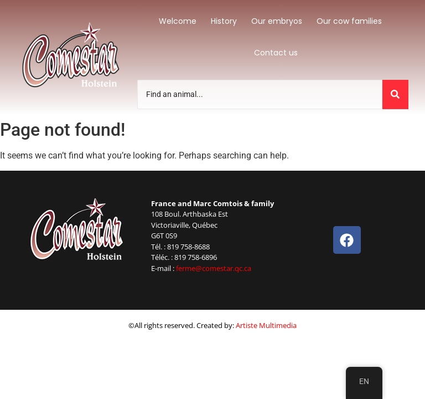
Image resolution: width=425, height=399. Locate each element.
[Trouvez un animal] (259, 94)
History (224, 21)
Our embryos (276, 21)
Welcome (177, 21)
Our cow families (349, 21)
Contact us (276, 52)
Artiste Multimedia (266, 325)
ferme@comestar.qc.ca (213, 268)
